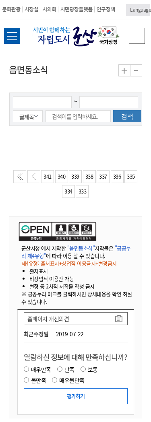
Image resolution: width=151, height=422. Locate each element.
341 (47, 176)
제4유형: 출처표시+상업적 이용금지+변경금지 (69, 263)
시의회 (49, 9)
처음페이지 (21, 179)
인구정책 (106, 9)
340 (62, 176)
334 (68, 191)
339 (75, 176)
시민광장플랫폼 (76, 9)
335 (131, 176)
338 (89, 176)
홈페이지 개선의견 (48, 319)
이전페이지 (35, 179)
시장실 (31, 9)
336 (117, 176)
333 (83, 191)
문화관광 (11, 9)
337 (103, 176)
